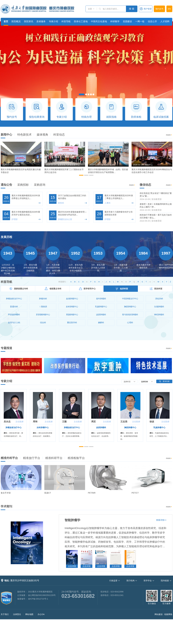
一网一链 (139, 21)
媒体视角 (42, 134)
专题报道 (6, 348)
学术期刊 (6, 506)
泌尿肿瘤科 (101, 427)
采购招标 (23, 184)
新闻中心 (6, 134)
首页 (6, 21)
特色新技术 (24, 134)
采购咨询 (39, 184)
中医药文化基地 (99, 21)
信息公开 (152, 21)
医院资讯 (28, 21)
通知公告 (6, 184)
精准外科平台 (9, 458)
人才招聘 (164, 21)
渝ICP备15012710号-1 (38, 599)
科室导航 (66, 21)
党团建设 (127, 21)
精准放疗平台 (31, 458)
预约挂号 (159, 9)
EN (169, 9)
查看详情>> (161, 520)
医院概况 (16, 21)
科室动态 (59, 134)
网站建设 (159, 614)
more (169, 135)
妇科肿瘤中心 (43, 427)
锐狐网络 (168, 614)
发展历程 (6, 237)
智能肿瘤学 (72, 520)
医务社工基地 (81, 21)
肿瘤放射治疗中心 (14, 427)
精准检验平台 (76, 458)
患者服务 (41, 21)
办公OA (41, 614)
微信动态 (145, 184)
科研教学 (115, 21)
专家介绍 (53, 21)
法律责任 (17, 614)
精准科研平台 (53, 458)
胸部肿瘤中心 (130, 427)
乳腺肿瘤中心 (159, 427)
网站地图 (29, 614)
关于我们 (5, 614)
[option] (21, 159)
